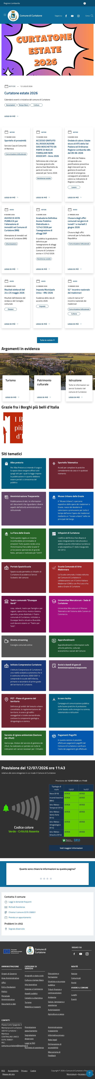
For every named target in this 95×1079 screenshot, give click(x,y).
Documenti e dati (8, 1003)
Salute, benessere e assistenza (56, 1003)
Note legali (52, 1039)
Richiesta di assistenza (34, 1047)
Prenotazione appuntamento (31, 1029)
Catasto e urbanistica (34, 997)
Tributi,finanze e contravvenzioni (55, 991)
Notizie (12, 86)
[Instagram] (77, 15)
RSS (3, 1070)
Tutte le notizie (47, 340)
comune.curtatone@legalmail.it (14, 1045)
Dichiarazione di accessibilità (54, 1046)
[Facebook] (65, 15)
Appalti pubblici (31, 993)
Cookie (33, 1070)
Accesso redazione (86, 1074)
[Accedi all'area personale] (85, 3)
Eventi (74, 999)
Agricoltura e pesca (56, 1014)
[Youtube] (71, 15)
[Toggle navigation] (4, 14)
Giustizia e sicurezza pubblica (56, 983)
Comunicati (76, 978)
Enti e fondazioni (8, 986)
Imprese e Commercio (34, 988)
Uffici (3, 982)
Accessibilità (13, 1070)
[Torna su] (89, 1073)
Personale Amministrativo (8, 997)
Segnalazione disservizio (30, 1037)
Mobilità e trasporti (33, 1006)
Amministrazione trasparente (55, 1029)
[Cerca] (92, 15)
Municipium (72, 1074)
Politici (4, 991)
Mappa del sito (8, 1074)
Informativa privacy (56, 1035)
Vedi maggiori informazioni (71, 848)
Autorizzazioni (54, 1009)
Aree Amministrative (10, 978)
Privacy (24, 1070)
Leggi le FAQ (30, 1043)
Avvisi (9, 209)
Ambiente (52, 997)
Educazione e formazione (53, 975)
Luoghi (74, 994)
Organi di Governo (9, 973)
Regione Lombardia (12, 3)
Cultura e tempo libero (34, 980)
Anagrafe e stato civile (34, 975)
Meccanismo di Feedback (54, 1054)
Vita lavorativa (31, 984)
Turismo (28, 1002)
